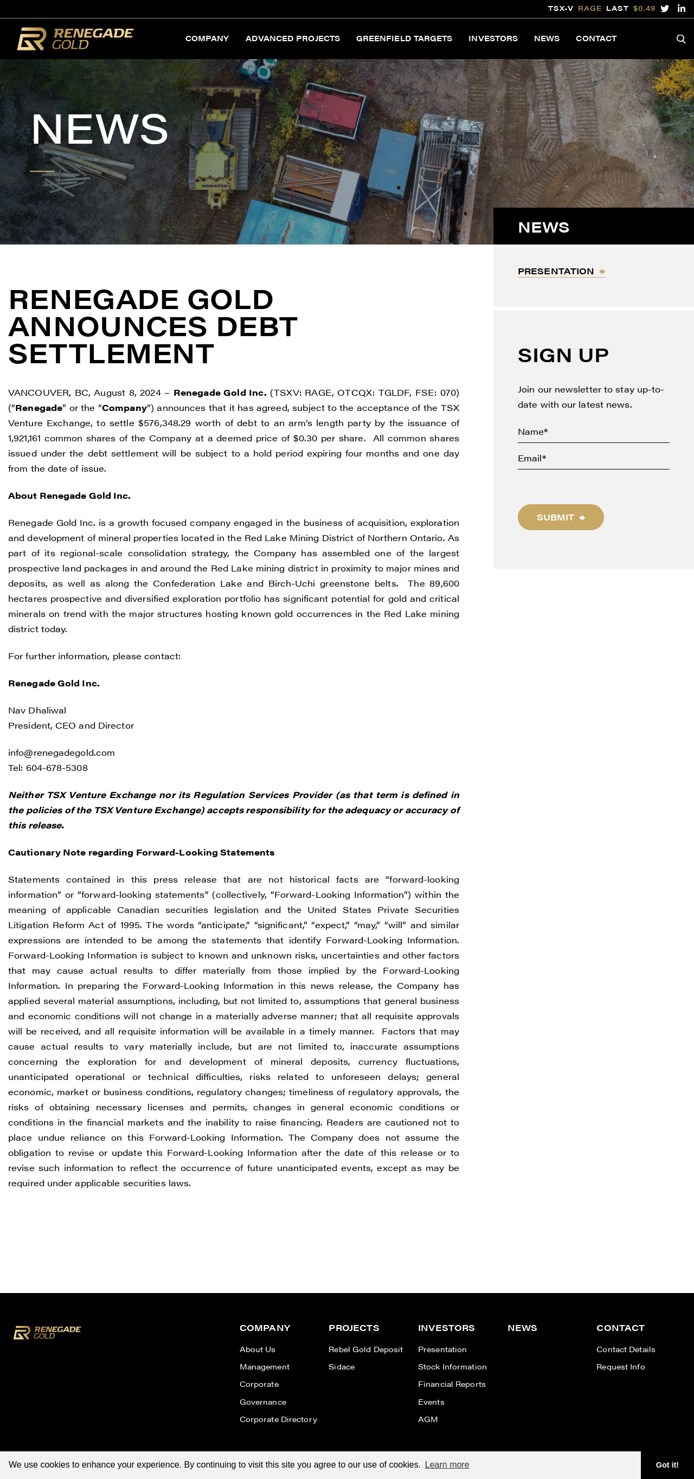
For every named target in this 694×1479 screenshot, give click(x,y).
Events (431, 1401)
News (547, 38)
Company (207, 38)
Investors (493, 38)
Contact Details (626, 1348)
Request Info (620, 1366)
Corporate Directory (278, 1418)
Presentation (556, 271)
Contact (596, 38)
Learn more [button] (447, 1464)
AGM (428, 1418)
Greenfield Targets (404, 38)
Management (265, 1366)
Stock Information (452, 1366)
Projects (354, 1327)
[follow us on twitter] (665, 8)
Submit (555, 517)
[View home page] (47, 1341)
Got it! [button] (667, 1465)
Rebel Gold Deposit (366, 1348)
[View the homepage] (75, 38)
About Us (258, 1348)
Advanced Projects (293, 38)
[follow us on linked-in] (682, 8)
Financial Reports (452, 1383)
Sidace (342, 1366)
